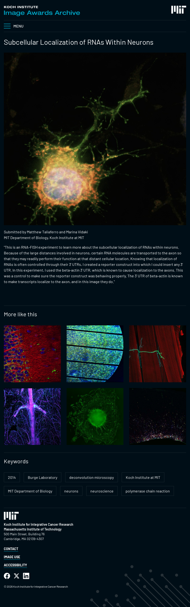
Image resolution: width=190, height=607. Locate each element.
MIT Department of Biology (30, 491)
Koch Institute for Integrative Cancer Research (38, 524)
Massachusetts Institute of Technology (33, 529)
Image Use (12, 557)
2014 (12, 477)
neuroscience (102, 491)
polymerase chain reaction (148, 491)
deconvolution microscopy (91, 477)
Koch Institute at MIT (143, 477)
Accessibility (15, 565)
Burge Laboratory (42, 477)
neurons (71, 491)
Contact (11, 549)
